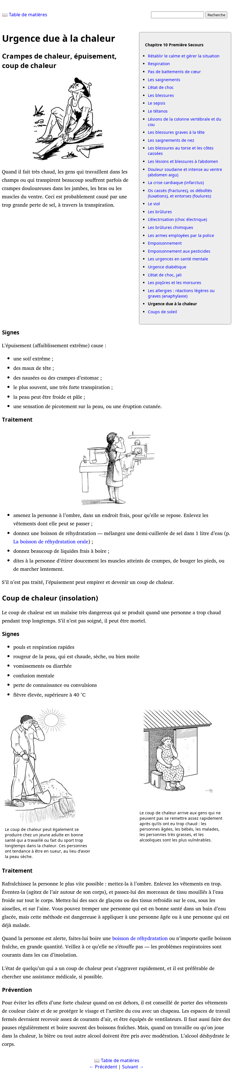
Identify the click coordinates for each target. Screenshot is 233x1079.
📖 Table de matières (24, 14)
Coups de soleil (162, 311)
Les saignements (164, 79)
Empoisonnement (165, 243)
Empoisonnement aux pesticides (179, 251)
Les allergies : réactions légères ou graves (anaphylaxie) (181, 293)
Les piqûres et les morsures (174, 282)
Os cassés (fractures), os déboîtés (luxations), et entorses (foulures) (180, 193)
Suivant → (133, 1067)
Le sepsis (156, 103)
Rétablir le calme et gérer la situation (184, 56)
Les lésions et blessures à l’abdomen (183, 161)
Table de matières (120, 1060)
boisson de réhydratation (140, 938)
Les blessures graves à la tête (176, 132)
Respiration (159, 63)
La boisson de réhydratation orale (50, 541)
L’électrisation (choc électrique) (177, 219)
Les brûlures (160, 211)
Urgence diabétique (167, 267)
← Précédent (103, 1067)
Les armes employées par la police (181, 235)
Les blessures (161, 95)
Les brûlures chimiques (170, 227)
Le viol (154, 203)
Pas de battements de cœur (174, 71)
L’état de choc (161, 87)
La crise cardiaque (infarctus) (176, 182)
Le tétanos (158, 111)
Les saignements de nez (171, 140)
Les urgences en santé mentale (178, 259)
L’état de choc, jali (165, 275)
